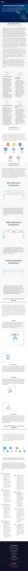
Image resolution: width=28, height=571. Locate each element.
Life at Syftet (10, 565)
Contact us (17, 565)
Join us (14, 565)
